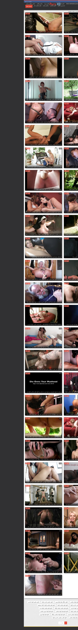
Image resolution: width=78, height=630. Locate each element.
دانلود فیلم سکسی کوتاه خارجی (54, 608)
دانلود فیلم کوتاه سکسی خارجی (51, 614)
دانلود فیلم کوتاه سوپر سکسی (23, 611)
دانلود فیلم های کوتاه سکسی (38, 611)
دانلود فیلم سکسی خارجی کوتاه (54, 605)
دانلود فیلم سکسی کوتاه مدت (22, 608)
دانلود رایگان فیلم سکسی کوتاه (69, 602)
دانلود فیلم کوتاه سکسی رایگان (34, 614)
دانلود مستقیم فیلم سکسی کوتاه (69, 617)
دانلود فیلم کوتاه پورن (20, 614)
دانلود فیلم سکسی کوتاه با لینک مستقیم (22, 605)
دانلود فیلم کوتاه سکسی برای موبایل (68, 614)
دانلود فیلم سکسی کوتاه (39, 605)
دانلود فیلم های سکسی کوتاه (53, 611)
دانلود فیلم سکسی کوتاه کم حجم (69, 611)
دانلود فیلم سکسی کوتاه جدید (69, 608)
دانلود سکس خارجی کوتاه (23, 602)
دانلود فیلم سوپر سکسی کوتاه (69, 605)
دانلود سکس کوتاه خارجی (10, 602)
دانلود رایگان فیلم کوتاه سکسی (53, 602)
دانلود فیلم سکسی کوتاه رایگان (38, 608)
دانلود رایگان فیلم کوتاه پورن (38, 602)
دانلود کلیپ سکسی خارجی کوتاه (36, 617)
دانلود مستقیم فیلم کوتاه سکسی (52, 617)
